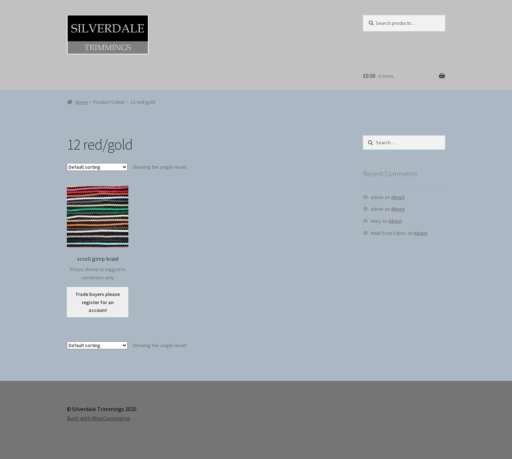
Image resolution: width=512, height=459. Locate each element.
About (398, 197)
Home (81, 102)
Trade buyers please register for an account (97, 302)
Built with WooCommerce (98, 418)
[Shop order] (97, 167)
